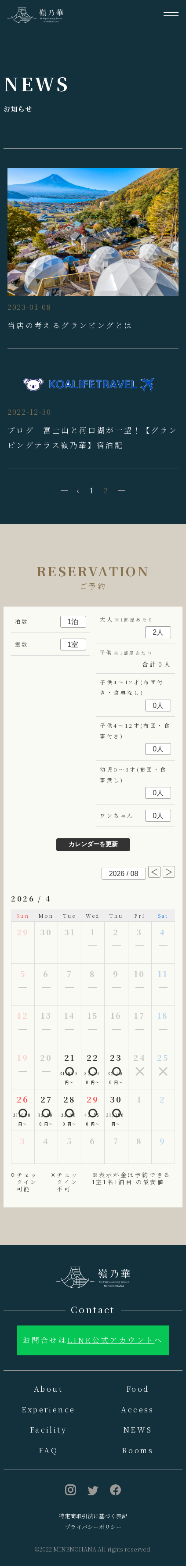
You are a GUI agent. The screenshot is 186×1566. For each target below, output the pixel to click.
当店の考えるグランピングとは (70, 325)
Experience (49, 1409)
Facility (48, 1429)
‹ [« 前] (78, 490)
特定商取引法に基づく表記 (93, 1516)
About (48, 1388)
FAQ (48, 1450)
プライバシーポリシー (93, 1527)
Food (138, 1388)
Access (137, 1409)
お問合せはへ (93, 1340)
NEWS (138, 1429)
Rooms (137, 1450)
